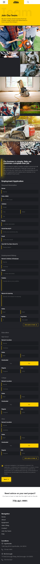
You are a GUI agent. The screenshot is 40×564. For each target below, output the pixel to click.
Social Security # (6, 228)
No (29, 363)
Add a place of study (30, 458)
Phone (3, 221)
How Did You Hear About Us (10, 244)
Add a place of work (31, 324)
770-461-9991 (20, 500)
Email (3, 236)
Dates (3, 309)
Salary (3, 316)
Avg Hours (24, 316)
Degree (4, 368)
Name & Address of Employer (10, 258)
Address (4, 204)
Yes (11, 363)
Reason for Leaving (7, 293)
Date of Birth (5, 196)
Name (3, 188)
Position (4, 278)
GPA (22, 368)
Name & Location (7, 340)
